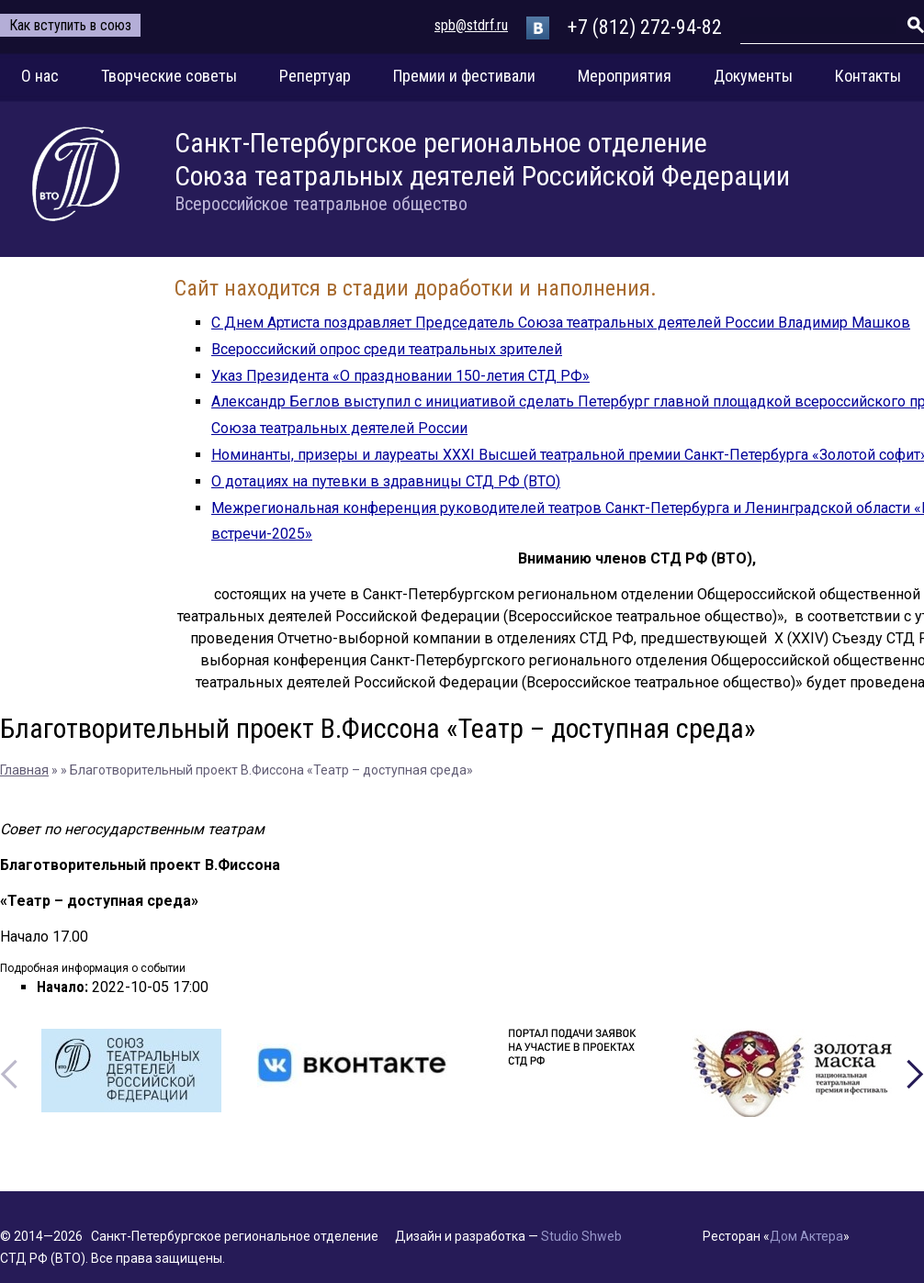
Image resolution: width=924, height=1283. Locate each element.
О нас (40, 75)
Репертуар (315, 75)
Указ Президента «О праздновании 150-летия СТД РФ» (400, 376)
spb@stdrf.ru (471, 25)
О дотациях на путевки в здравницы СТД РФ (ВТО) (385, 481)
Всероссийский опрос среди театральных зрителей (386, 349)
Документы (753, 75)
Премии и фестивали (464, 75)
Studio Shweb (581, 1236)
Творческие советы (169, 75)
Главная (24, 770)
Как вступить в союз (70, 25)
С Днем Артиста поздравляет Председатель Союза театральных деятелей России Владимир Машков (560, 322)
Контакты (868, 75)
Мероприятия (624, 75)
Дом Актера (806, 1236)
